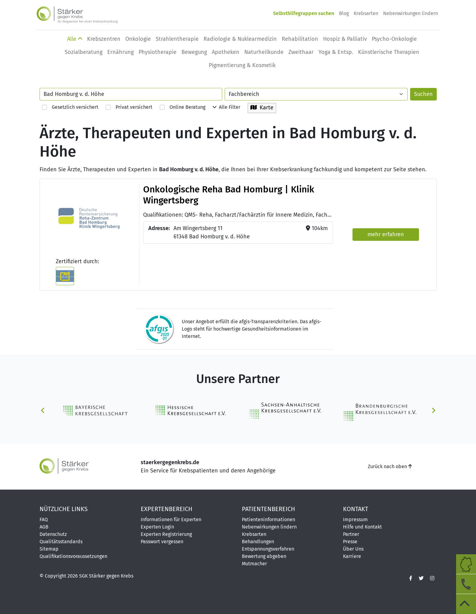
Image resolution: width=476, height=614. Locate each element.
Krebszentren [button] (103, 39)
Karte (261, 107)
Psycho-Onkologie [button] (394, 39)
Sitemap (49, 549)
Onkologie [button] (138, 39)
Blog (344, 13)
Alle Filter (226, 107)
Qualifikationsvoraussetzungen (73, 556)
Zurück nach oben (390, 466)
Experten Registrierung (166, 534)
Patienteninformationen (268, 519)
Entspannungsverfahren (268, 549)
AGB (44, 527)
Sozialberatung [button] (83, 52)
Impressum (355, 519)
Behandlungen (258, 541)
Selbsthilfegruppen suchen (303, 13)
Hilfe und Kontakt (362, 527)
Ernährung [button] (120, 52)
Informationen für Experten (171, 519)
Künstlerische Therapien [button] (388, 52)
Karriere (352, 556)
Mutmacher (254, 564)
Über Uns (353, 549)
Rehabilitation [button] (300, 39)
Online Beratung (182, 107)
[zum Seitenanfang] (466, 604)
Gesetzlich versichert (70, 107)
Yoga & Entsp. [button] (335, 52)
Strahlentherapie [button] (177, 39)
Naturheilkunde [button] (264, 52)
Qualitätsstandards (61, 541)
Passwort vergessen (162, 541)
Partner (351, 534)
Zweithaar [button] (301, 52)
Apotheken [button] (225, 52)
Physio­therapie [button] (158, 52)
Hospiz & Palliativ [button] (345, 39)
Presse (350, 541)
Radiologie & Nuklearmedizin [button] (240, 39)
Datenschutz (53, 534)
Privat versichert (129, 107)
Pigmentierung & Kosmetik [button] (242, 65)
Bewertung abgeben (264, 556)
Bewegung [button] (194, 52)
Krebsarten (366, 13)
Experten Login (157, 527)
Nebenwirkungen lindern (410, 13)
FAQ (44, 519)
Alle (74, 39)
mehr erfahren (385, 234)
